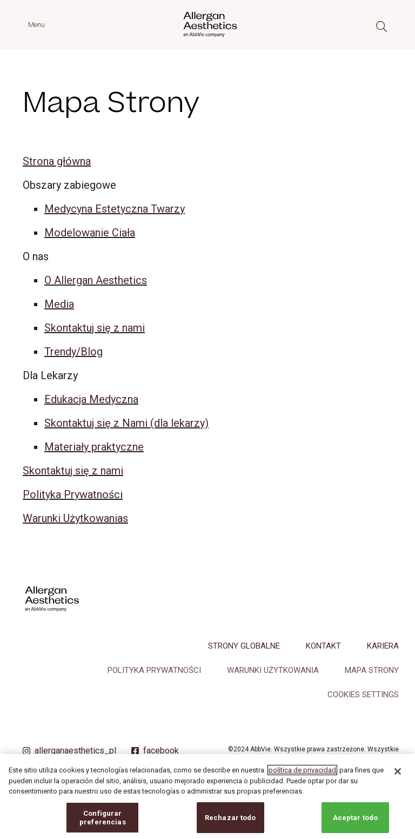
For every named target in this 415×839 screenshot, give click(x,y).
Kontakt (323, 646)
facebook (161, 750)
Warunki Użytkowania (273, 670)
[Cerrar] (398, 779)
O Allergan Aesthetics (95, 280)
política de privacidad (302, 778)
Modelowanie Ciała (89, 232)
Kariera (383, 646)
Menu (36, 25)
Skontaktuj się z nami (94, 327)
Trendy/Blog (73, 351)
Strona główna (57, 161)
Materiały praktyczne (94, 446)
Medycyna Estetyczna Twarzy (114, 208)
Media (59, 304)
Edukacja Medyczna (91, 399)
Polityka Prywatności (154, 670)
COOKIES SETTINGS (363, 694)
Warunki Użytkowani (70, 518)
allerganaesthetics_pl (75, 750)
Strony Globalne (244, 646)
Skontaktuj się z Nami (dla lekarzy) (126, 423)
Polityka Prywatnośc (71, 494)
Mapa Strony (372, 670)
